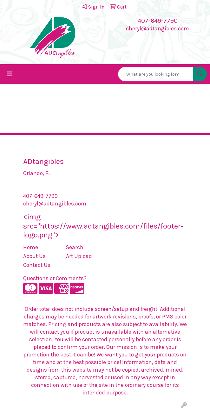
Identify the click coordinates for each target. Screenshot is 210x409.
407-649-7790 (158, 20)
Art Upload (79, 256)
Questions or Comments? (55, 278)
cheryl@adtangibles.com (157, 28)
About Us (34, 256)
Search (74, 247)
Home (30, 247)
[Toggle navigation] (9, 74)
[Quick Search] (156, 74)
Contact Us (36, 265)
